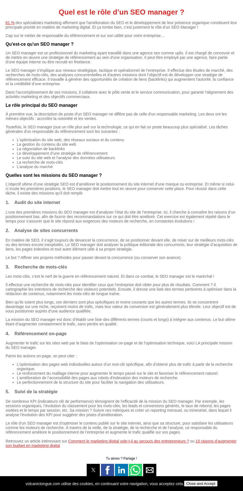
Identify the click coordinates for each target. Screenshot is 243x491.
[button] (93, 470)
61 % (10, 22)
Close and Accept (200, 483)
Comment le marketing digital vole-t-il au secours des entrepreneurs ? (128, 441)
